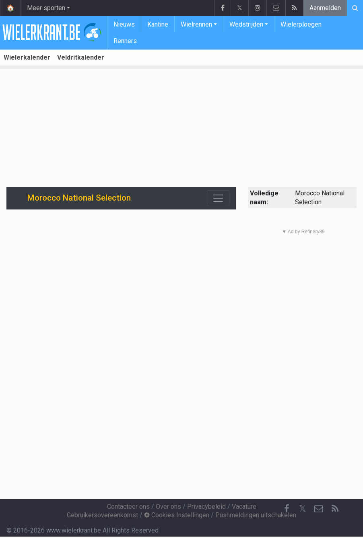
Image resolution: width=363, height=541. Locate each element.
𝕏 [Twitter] (302, 509)
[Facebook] (286, 509)
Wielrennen (196, 24)
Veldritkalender (80, 57)
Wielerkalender (27, 57)
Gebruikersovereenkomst (102, 515)
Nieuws (124, 24)
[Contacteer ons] (319, 509)
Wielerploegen (301, 24)
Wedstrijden (246, 24)
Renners (125, 41)
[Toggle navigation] (218, 198)
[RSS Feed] (335, 509)
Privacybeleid (206, 506)
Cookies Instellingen (176, 515)
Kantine (157, 24)
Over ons (168, 506)
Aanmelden (325, 8)
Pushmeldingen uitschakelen (255, 515)
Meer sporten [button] (46, 8)
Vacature (244, 506)
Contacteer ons (128, 506)
